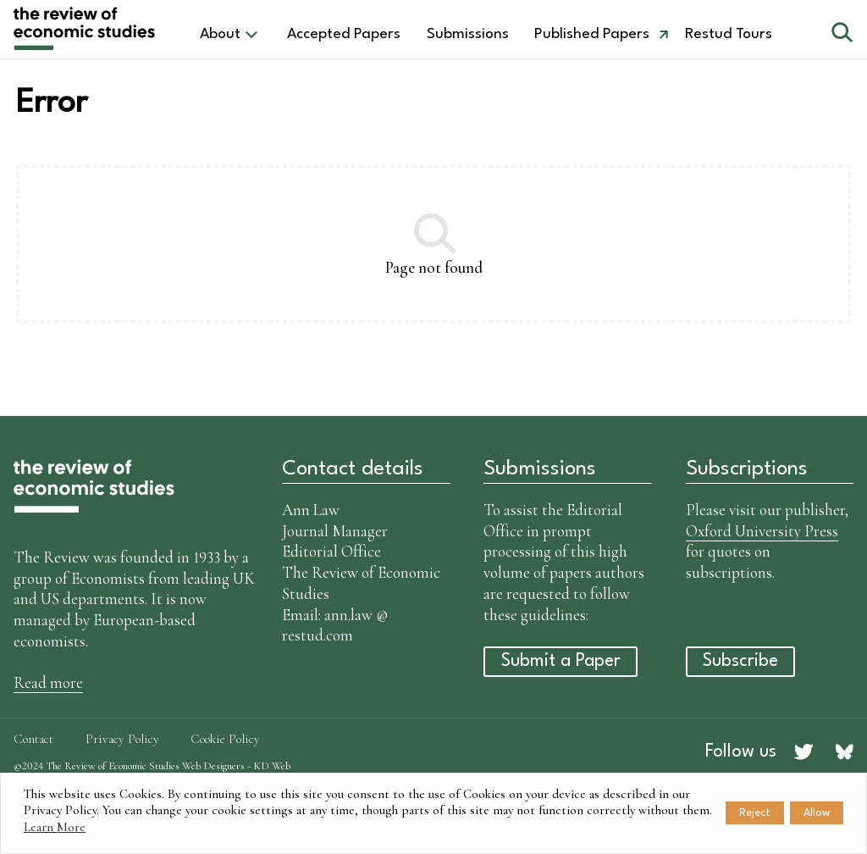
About (220, 34)
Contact (33, 738)
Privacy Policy (122, 738)
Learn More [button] (55, 827)
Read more (48, 682)
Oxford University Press (762, 531)
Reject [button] (754, 812)
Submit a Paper (561, 661)
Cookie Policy (225, 738)
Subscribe (740, 661)
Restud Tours (728, 34)
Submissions (468, 34)
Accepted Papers (343, 34)
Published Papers (591, 34)
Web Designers (213, 766)
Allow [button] (816, 812)
